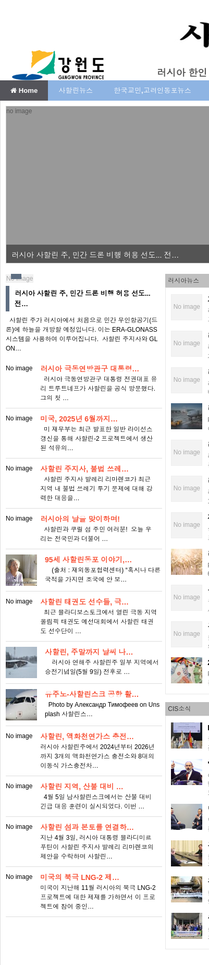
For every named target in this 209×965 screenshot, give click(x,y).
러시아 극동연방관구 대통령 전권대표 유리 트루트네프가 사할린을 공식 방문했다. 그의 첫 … (98, 389)
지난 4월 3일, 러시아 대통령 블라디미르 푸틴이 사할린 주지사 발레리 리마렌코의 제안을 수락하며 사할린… (96, 847)
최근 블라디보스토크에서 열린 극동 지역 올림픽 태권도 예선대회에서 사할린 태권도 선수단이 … (98, 622)
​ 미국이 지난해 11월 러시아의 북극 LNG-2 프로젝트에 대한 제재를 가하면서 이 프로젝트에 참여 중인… (97, 897)
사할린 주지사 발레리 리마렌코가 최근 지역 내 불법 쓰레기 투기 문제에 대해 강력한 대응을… (96, 489)
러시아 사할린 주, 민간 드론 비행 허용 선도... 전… (95, 255)
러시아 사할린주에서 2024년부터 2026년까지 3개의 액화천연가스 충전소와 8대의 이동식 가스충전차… (97, 756)
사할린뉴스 (75, 90)
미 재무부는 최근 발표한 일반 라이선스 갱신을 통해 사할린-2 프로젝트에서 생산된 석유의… (96, 439)
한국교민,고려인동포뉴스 (152, 90)
